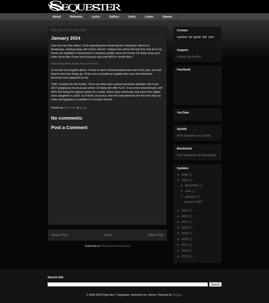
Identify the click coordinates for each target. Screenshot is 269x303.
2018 (185, 239)
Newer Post (59, 235)
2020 (185, 227)
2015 (185, 256)
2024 (185, 180)
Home (108, 235)
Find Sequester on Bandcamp (196, 155)
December (192, 185)
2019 (185, 233)
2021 (185, 221)
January (190, 196)
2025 (185, 174)
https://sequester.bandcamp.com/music (74, 63)
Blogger (177, 294)
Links (132, 16)
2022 (185, 216)
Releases (76, 16)
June (188, 191)
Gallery (114, 16)
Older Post (156, 235)
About (56, 16)
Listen (149, 16)
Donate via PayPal (189, 56)
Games (167, 16)
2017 (185, 244)
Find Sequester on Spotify (194, 135)
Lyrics (96, 16)
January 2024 (193, 201)
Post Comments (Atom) (115, 245)
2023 (185, 210)
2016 (185, 250)
